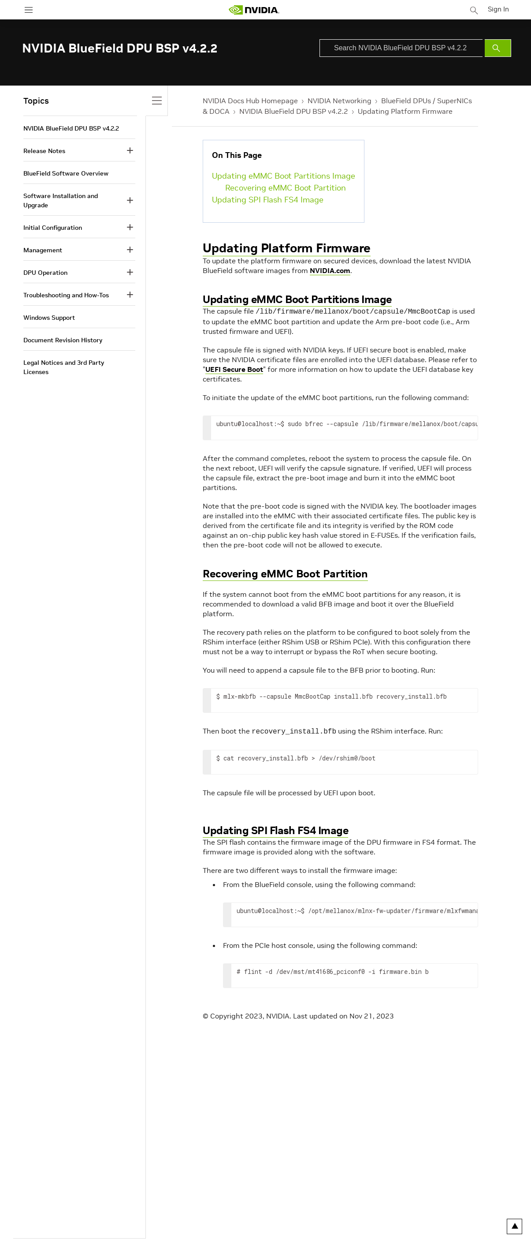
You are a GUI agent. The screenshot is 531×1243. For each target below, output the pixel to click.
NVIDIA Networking (339, 100)
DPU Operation (45, 273)
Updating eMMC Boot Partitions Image (283, 176)
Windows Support (49, 318)
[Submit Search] (498, 48)
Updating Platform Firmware (405, 111)
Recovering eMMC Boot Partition (285, 188)
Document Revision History (62, 340)
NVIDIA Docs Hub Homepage (250, 100)
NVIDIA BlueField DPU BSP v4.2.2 (293, 111)
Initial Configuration (52, 228)
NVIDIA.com (330, 270)
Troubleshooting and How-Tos (66, 295)
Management (42, 250)
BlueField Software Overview (65, 173)
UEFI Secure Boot (234, 368)
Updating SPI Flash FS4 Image (267, 200)
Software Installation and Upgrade (60, 200)
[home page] (255, 10)
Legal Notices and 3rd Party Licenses (63, 367)
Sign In (499, 8)
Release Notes (44, 151)
